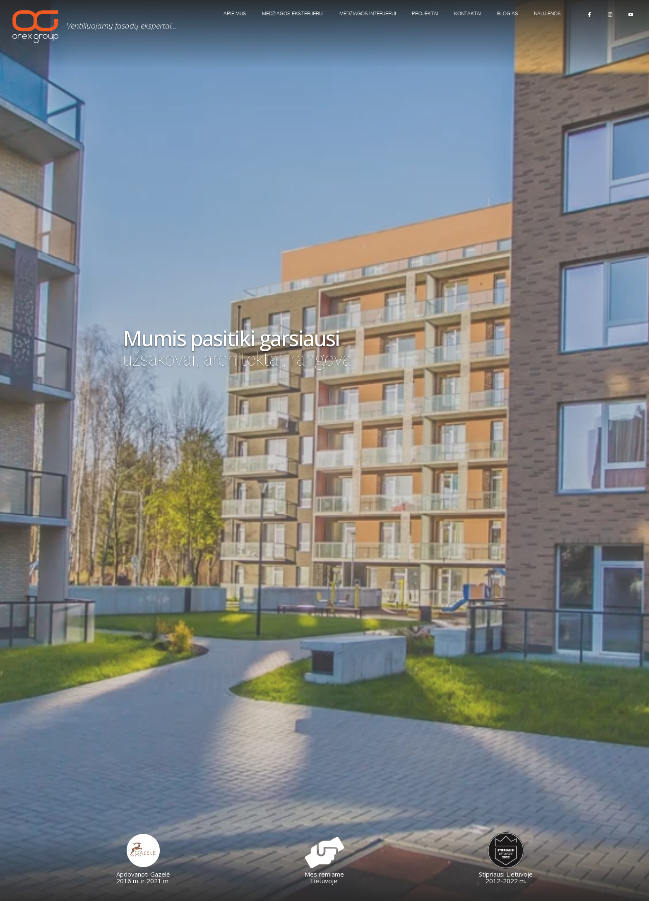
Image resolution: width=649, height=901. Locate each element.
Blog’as (507, 14)
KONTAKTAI (467, 14)
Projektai (425, 14)
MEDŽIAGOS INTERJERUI (367, 14)
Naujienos (547, 14)
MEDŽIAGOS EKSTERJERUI (293, 14)
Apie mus (235, 14)
